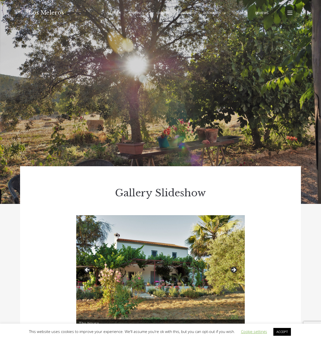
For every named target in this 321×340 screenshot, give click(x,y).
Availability (186, 13)
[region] (160, 271)
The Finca (136, 13)
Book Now (212, 13)
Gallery (163, 13)
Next (233, 270)
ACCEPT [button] (282, 331)
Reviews (262, 13)
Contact (240, 13)
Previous (87, 270)
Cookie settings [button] (254, 331)
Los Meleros (46, 12)
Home (116, 13)
